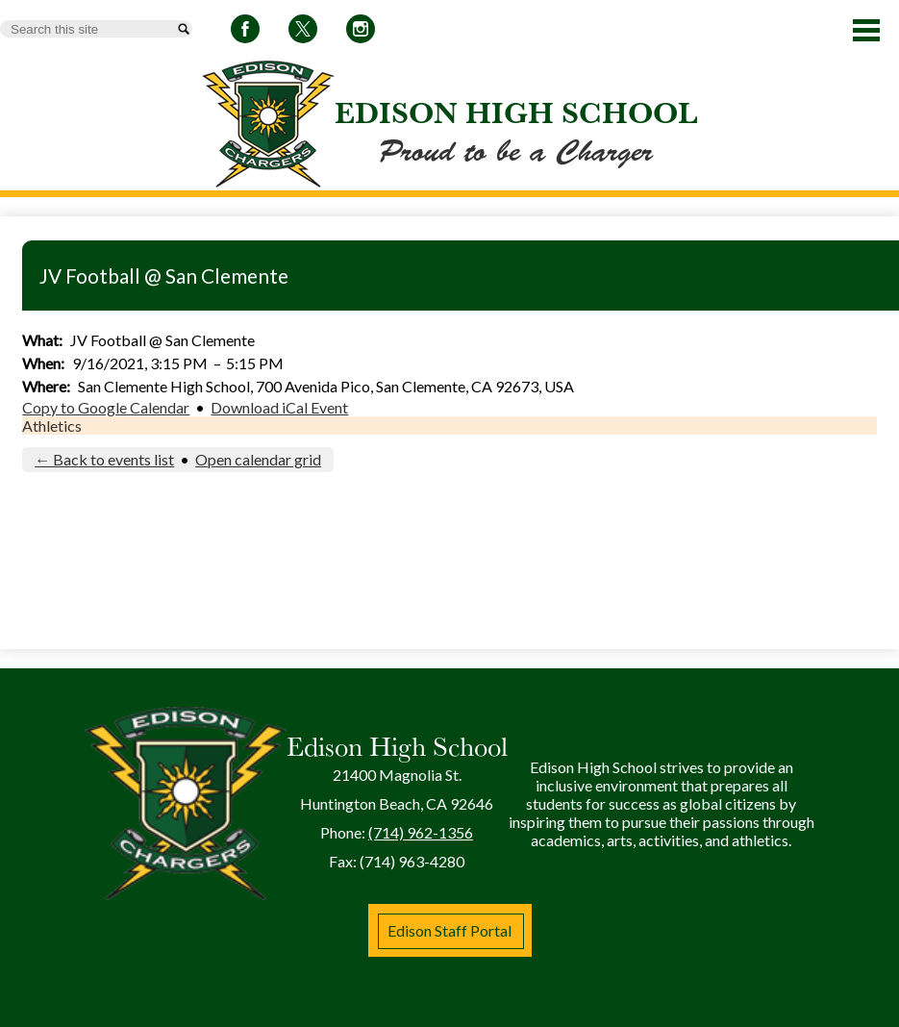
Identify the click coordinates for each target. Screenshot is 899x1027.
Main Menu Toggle (866, 30)
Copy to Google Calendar (105, 407)
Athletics (52, 425)
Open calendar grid (258, 459)
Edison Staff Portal (449, 930)
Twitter (302, 32)
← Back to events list (104, 459)
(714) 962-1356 (420, 832)
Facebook (245, 32)
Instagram (360, 32)
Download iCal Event (279, 407)
